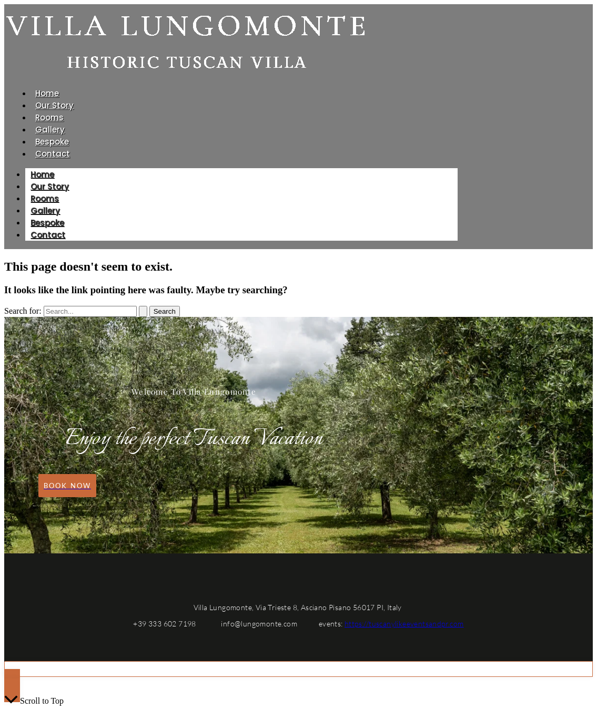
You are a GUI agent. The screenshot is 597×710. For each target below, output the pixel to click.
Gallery (50, 129)
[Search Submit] (143, 311)
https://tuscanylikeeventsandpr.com (404, 623)
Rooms (49, 117)
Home (47, 93)
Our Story (54, 105)
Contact (52, 153)
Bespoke (52, 141)
